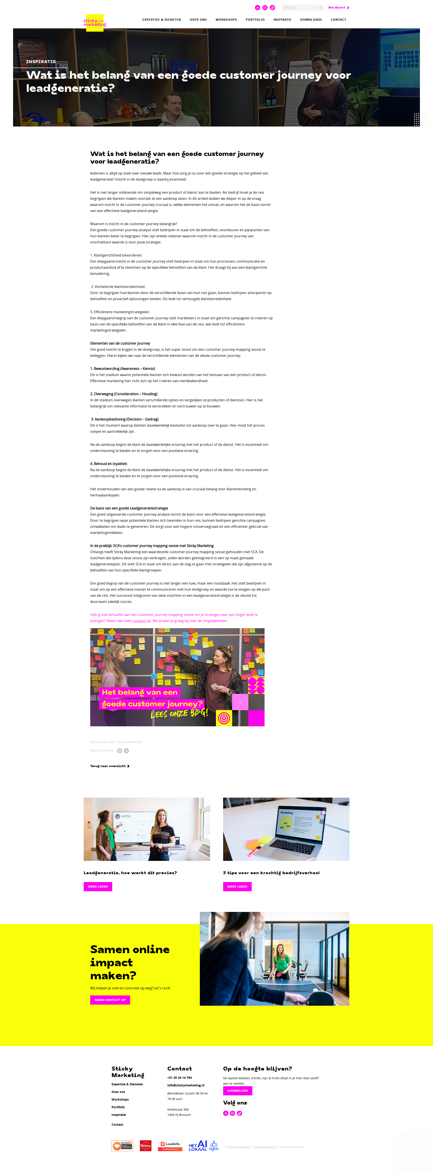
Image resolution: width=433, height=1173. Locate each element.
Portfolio (255, 19)
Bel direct (336, 7)
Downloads (311, 19)
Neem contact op (110, 1000)
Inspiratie (282, 19)
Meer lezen (98, 886)
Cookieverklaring (264, 1147)
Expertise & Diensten (162, 19)
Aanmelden (238, 1090)
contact (139, 620)
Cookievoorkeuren (292, 1147)
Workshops (226, 19)
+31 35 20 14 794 (179, 1078)
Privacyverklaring (237, 1147)
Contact (338, 19)
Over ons (198, 19)
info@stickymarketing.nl (185, 1085)
